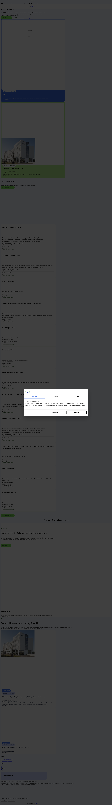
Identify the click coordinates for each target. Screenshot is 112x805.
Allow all (76, 412)
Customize (55, 412)
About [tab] (77, 396)
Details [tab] (56, 396)
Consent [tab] (34, 396)
